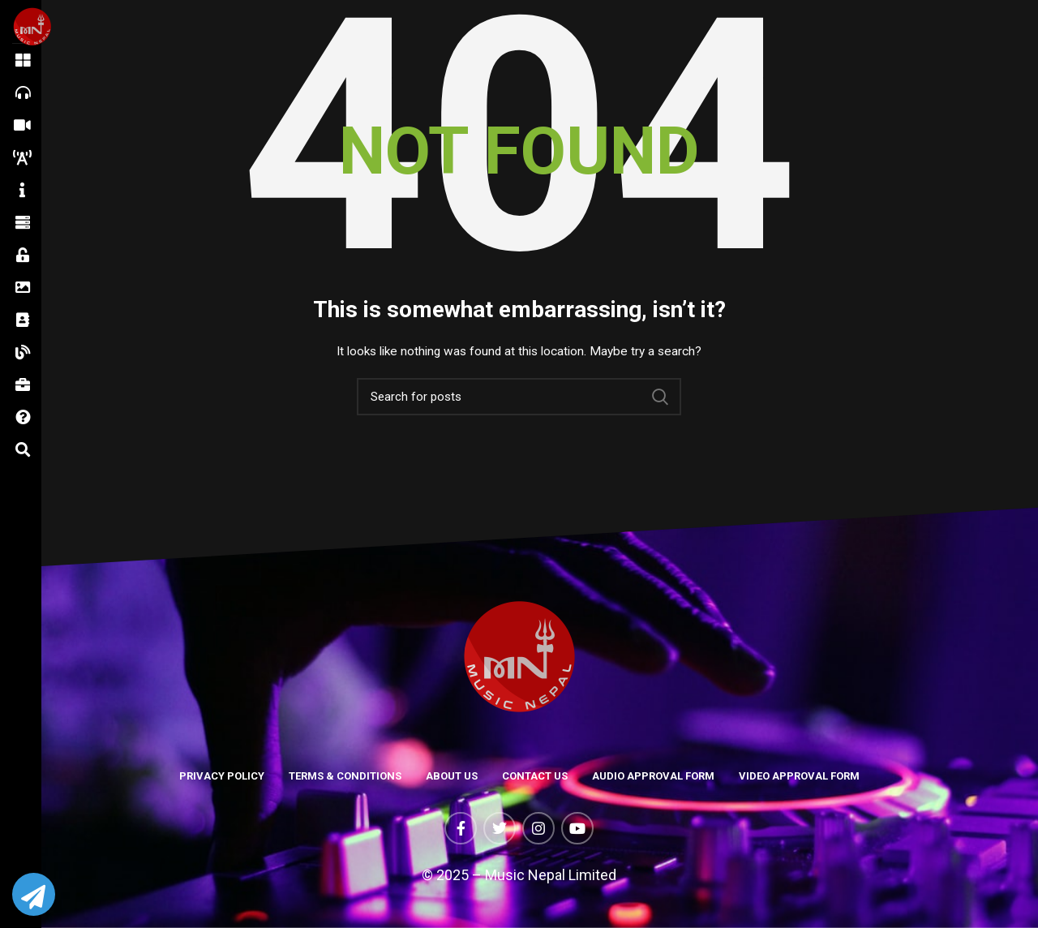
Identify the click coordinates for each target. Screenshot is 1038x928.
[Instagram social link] (538, 828)
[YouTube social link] (577, 828)
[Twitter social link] (499, 828)
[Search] (519, 396)
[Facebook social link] (460, 828)
